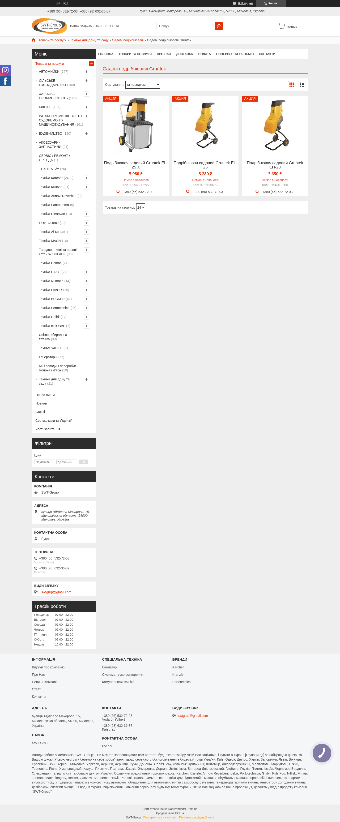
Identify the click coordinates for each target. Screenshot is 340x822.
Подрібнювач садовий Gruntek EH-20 (275, 165)
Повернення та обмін (235, 54)
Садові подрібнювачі (128, 40)
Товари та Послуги (135, 54)
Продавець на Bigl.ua (170, 813)
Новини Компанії (44, 682)
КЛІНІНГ (45, 107)
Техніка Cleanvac (52, 214)
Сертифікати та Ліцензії (53, 420)
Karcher (178, 667)
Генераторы (48, 357)
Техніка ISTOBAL (52, 326)
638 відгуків (245, 3)
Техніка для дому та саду (89, 40)
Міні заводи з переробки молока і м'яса (57, 368)
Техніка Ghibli (49, 317)
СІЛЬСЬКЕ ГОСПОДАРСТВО (52, 83)
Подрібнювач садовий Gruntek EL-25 (205, 165)
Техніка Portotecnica (54, 308)
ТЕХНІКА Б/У (49, 169)
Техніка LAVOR (50, 290)
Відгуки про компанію (48, 667)
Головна (105, 54)
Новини (41, 403)
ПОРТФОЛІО (49, 223)
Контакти (267, 54)
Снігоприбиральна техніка (53, 337)
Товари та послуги (52, 40)
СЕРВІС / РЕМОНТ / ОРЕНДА (54, 158)
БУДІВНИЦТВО (50, 133)
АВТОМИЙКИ (49, 71)
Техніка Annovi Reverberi (57, 196)
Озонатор (109, 667)
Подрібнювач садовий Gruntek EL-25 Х (136, 165)
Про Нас (38, 674)
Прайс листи (45, 395)
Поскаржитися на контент (160, 817)
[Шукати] (219, 26)
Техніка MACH (50, 241)
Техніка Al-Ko (49, 232)
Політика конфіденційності (196, 817)
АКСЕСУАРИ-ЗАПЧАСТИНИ (50, 145)
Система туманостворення (122, 674)
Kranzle (177, 674)
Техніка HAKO (49, 272)
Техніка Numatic (51, 281)
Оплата (204, 54)
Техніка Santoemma (54, 205)
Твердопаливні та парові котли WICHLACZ (57, 252)
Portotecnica (181, 682)
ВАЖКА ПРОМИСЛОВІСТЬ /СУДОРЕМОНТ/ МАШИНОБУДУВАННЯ (60, 120)
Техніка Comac (50, 263)
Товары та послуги (49, 63)
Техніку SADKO (50, 348)
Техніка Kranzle (50, 187)
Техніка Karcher (51, 178)
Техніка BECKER (52, 299)
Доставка (184, 54)
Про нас (164, 54)
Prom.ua (192, 809)
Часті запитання (47, 429)
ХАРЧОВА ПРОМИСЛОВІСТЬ (53, 96)
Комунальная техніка (118, 682)
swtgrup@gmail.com (56, 592)
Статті (40, 412)
